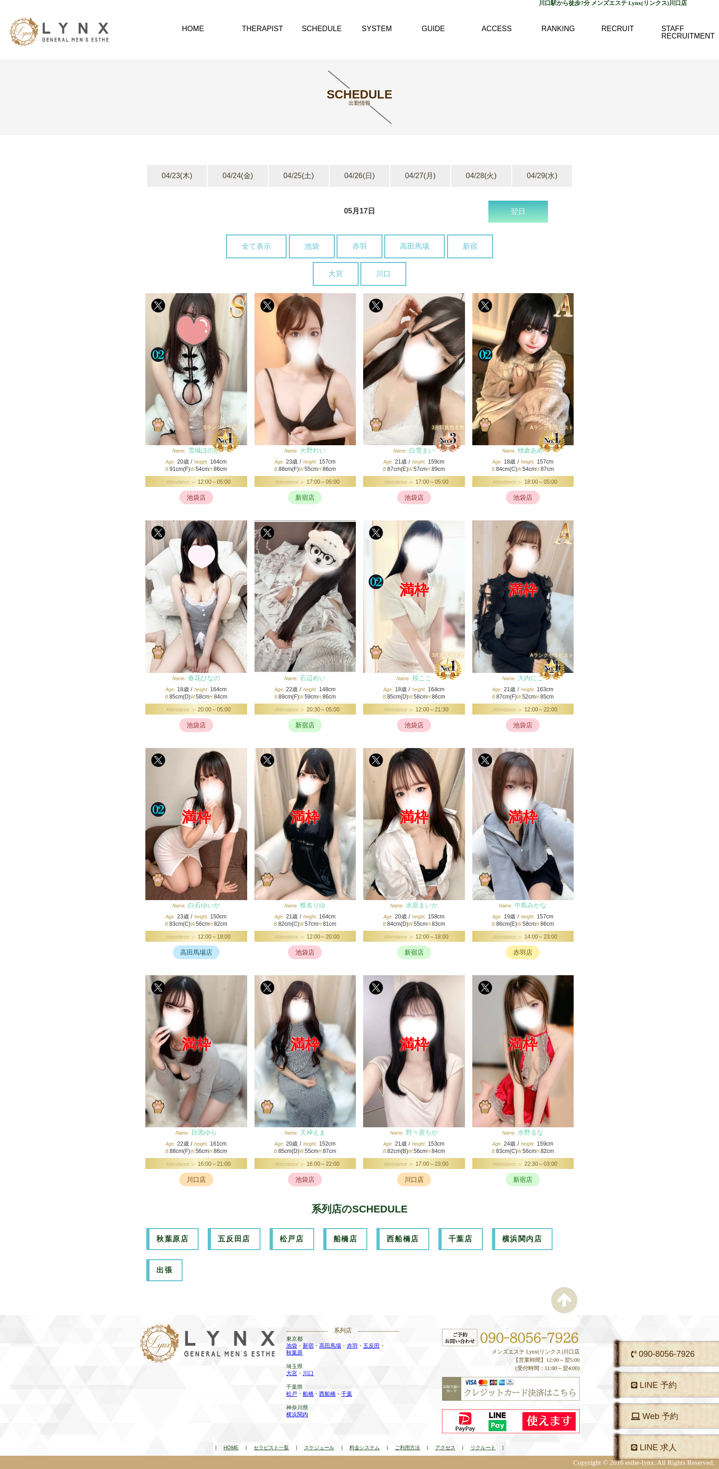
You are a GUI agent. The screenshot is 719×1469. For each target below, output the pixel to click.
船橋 (308, 1394)
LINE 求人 (654, 1447)
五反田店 (234, 1239)
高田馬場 (414, 246)
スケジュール (319, 1447)
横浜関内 (297, 1414)
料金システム (364, 1447)
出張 (164, 1270)
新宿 (470, 246)
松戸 (291, 1394)
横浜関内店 (522, 1239)
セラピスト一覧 (271, 1447)
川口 (383, 274)
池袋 (311, 246)
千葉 (346, 1394)
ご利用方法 (407, 1447)
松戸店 (292, 1239)
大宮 (335, 274)
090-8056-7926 (663, 1354)
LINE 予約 (654, 1385)
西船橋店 (403, 1239)
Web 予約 (654, 1416)
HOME (230, 1447)
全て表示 (256, 246)
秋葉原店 (172, 1239)
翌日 (518, 211)
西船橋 (327, 1394)
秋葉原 (294, 1352)
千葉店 (460, 1239)
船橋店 (345, 1239)
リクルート (483, 1447)
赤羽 (359, 246)
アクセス (445, 1447)
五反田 (371, 1346)
